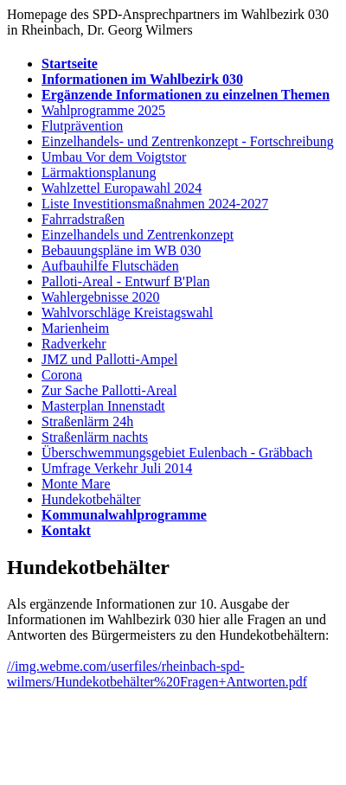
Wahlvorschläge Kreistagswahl (127, 312)
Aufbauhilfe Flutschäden (110, 265)
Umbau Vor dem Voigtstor (114, 157)
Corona (62, 374)
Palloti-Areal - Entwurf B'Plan (125, 281)
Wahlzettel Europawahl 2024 (122, 188)
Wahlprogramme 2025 (103, 110)
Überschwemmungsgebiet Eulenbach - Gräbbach (177, 452)
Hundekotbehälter (91, 499)
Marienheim (75, 328)
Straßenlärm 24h (87, 421)
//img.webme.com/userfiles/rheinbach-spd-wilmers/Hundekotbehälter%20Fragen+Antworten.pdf (157, 674)
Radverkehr (74, 343)
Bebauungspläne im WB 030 (121, 250)
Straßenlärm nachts (95, 437)
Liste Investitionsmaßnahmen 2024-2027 (155, 203)
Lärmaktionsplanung (99, 172)
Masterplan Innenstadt (103, 406)
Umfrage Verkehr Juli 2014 (117, 468)
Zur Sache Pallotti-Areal (109, 390)
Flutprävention (82, 125)
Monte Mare (76, 483)
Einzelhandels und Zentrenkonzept (138, 234)
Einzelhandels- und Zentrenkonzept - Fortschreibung (188, 141)
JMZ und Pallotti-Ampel (109, 359)
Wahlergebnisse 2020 (101, 297)
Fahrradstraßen (83, 219)
